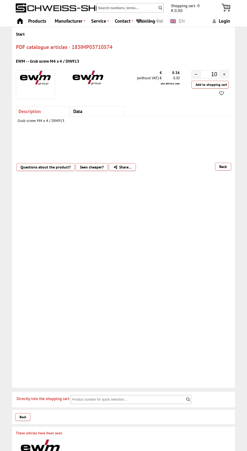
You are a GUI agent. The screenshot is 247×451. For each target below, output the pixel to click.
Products (37, 21)
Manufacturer (71, 22)
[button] (224, 74)
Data (77, 111)
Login (220, 21)
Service (100, 22)
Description (30, 111)
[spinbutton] (206, 75)
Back (223, 166)
